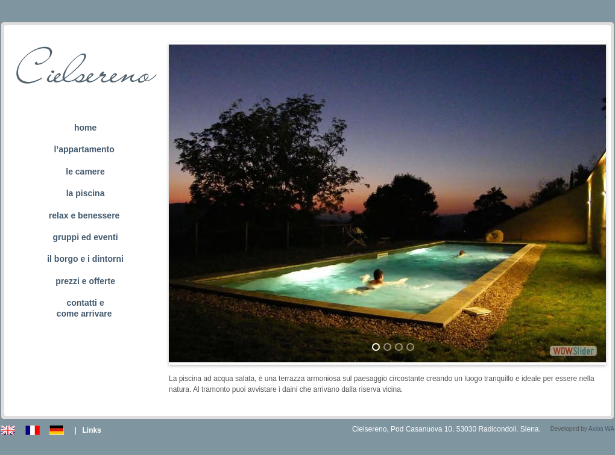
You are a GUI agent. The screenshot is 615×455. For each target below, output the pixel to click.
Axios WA (601, 429)
